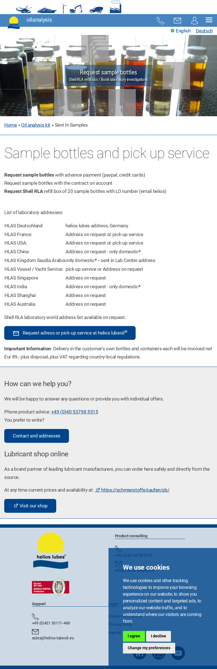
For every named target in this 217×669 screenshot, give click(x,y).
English (183, 31)
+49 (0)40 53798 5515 (74, 412)
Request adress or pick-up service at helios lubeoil (70, 333)
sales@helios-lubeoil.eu (53, 638)
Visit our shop (33, 506)
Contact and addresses (36, 436)
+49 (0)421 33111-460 (51, 623)
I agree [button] (134, 636)
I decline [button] (158, 636)
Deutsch (204, 31)
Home (10, 125)
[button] (209, 20)
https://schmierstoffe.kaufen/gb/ (135, 490)
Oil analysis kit (35, 125)
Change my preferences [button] (149, 648)
